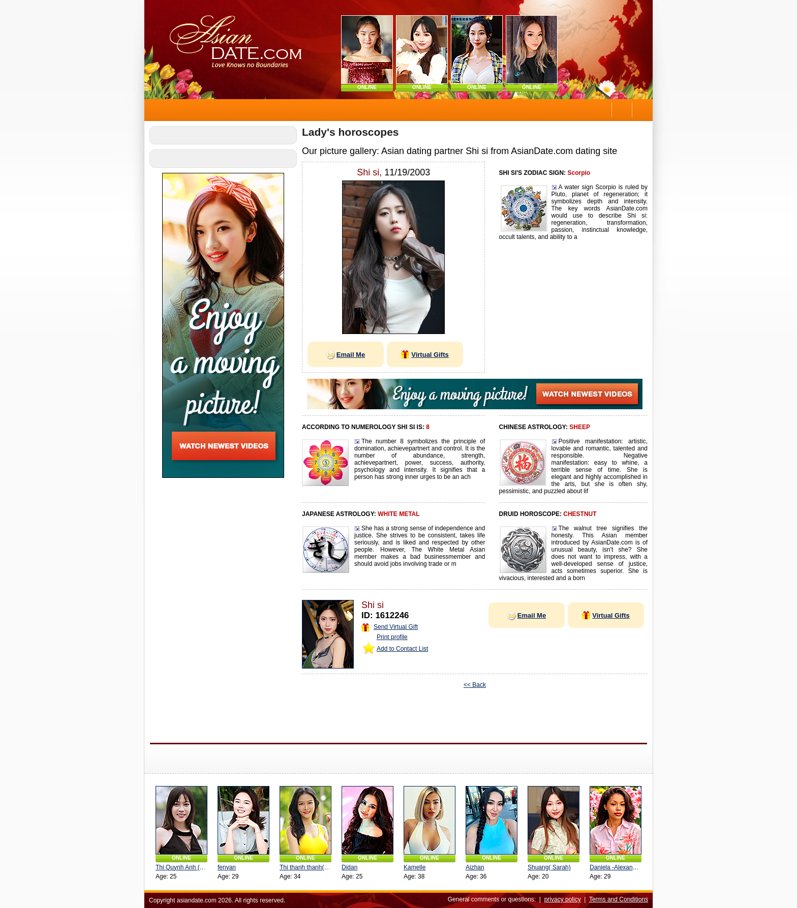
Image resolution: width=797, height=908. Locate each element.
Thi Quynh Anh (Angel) (186, 867)
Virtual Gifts (424, 354)
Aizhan (475, 867)
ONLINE (367, 87)
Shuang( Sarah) (549, 867)
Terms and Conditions (618, 899)
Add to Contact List (402, 648)
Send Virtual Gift (389, 626)
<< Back (475, 684)
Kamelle (414, 867)
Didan (349, 867)
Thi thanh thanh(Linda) (310, 867)
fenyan (227, 867)
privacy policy (562, 899)
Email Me (345, 354)
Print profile (392, 637)
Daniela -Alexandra (615, 867)
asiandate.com (197, 900)
